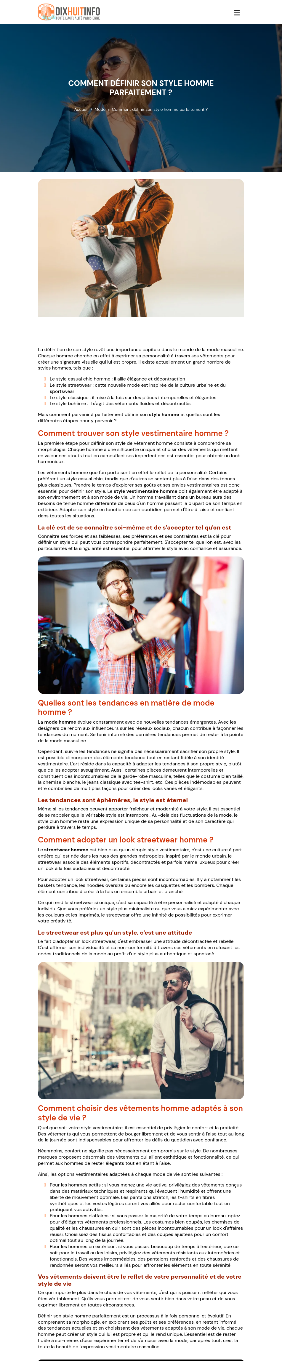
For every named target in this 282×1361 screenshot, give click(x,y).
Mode (100, 109)
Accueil (81, 109)
